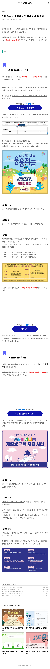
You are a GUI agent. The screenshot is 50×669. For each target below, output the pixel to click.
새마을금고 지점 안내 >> (25, 108)
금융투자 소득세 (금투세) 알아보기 (10, 596)
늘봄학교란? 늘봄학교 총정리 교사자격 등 (11, 591)
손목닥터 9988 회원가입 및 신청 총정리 (11, 593)
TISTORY (25, 665)
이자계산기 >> (24, 329)
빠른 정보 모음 (25, 2)
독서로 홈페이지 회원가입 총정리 (9, 589)
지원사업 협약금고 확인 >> (25, 414)
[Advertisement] (25, 307)
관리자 (31, 665)
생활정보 (4, 584)
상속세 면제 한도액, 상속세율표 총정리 (11, 587)
